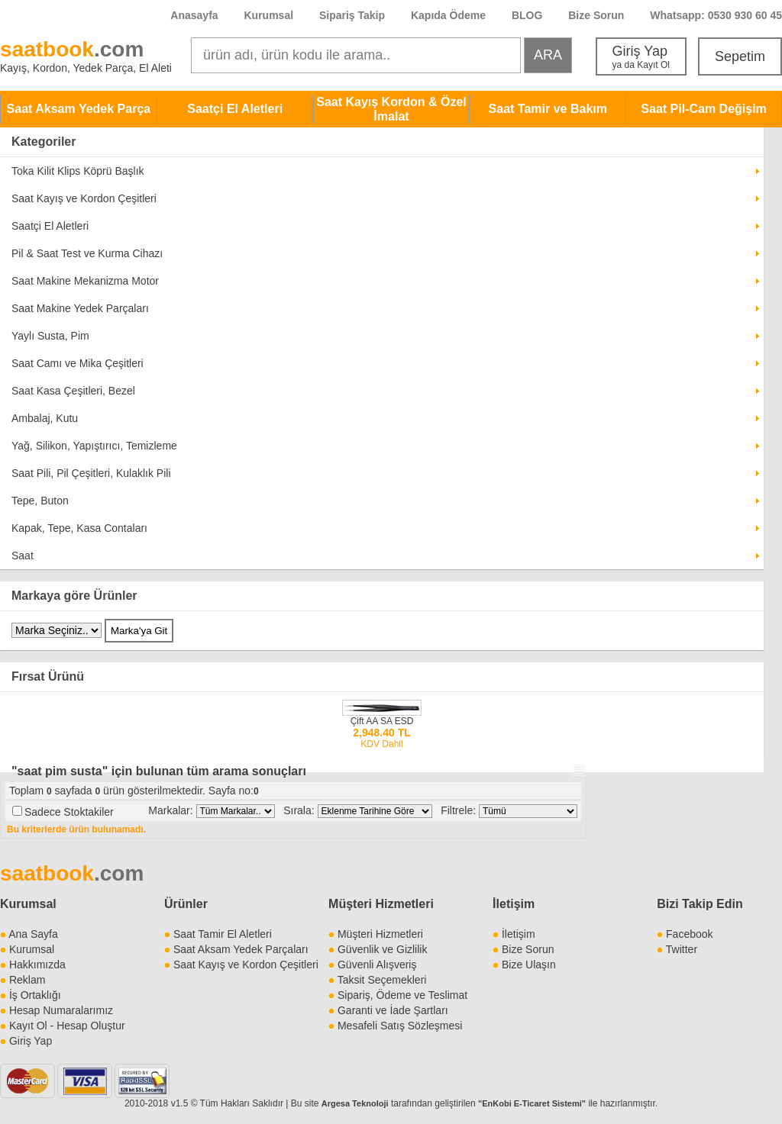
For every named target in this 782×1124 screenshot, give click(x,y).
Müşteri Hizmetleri (380, 934)
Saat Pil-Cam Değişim (704, 108)
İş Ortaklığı (35, 995)
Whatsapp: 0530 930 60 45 (716, 15)
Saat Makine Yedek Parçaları (80, 308)
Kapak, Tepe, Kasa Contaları (79, 528)
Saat (22, 555)
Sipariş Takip (353, 15)
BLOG (527, 15)
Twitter (681, 949)
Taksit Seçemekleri (382, 980)
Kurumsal (268, 15)
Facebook (689, 934)
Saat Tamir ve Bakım (548, 108)
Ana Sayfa (33, 934)
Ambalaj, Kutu (44, 418)
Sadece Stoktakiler (69, 812)
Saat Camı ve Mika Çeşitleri (77, 363)
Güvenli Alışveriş (377, 964)
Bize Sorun (596, 15)
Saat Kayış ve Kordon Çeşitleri (84, 198)
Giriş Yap (641, 56)
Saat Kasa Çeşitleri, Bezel (73, 391)
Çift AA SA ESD (382, 721)
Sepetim (740, 56)
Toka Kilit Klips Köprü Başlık (77, 171)
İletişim (514, 903)
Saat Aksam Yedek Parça (79, 108)
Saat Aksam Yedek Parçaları (241, 949)
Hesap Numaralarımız (61, 1010)
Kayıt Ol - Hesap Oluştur (67, 1025)
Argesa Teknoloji (355, 1103)
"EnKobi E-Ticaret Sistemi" (532, 1103)
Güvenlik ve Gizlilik (382, 949)
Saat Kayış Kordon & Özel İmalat (391, 109)
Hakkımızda (37, 964)
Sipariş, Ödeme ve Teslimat (402, 995)
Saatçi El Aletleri (235, 108)
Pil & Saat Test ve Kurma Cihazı (87, 253)
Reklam (27, 980)
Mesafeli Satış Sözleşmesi (400, 1025)
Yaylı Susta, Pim (50, 336)
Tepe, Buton (40, 500)
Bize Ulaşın (529, 964)
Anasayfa (194, 15)
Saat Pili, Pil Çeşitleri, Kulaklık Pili (91, 473)
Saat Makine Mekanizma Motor (85, 281)
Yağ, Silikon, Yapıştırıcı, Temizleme (94, 446)
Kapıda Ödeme (448, 15)
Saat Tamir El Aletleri (222, 934)
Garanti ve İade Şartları (393, 1010)
